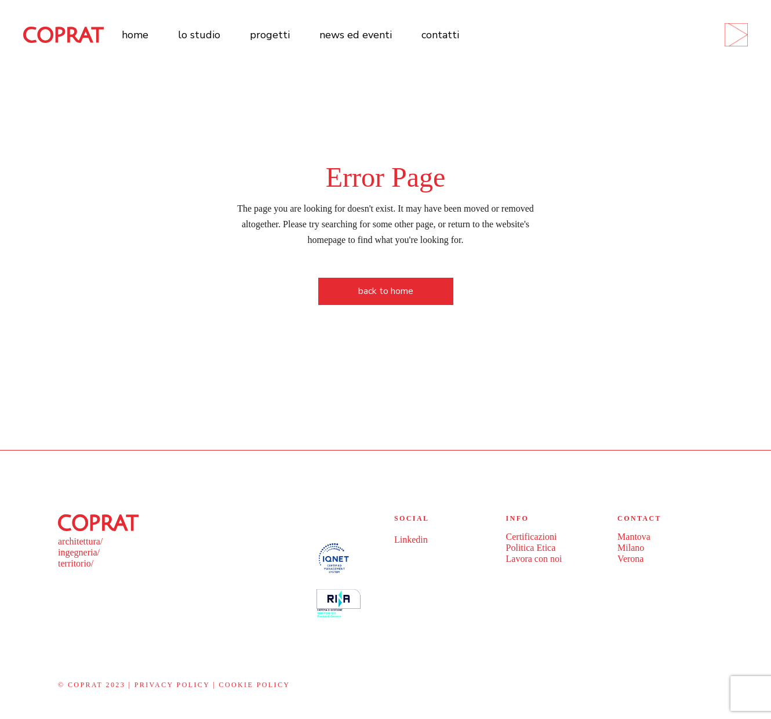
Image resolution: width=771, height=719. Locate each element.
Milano (630, 548)
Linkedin (411, 539)
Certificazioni (531, 537)
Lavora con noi (534, 559)
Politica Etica (531, 548)
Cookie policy (254, 685)
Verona (630, 559)
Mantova (633, 537)
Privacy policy (172, 685)
